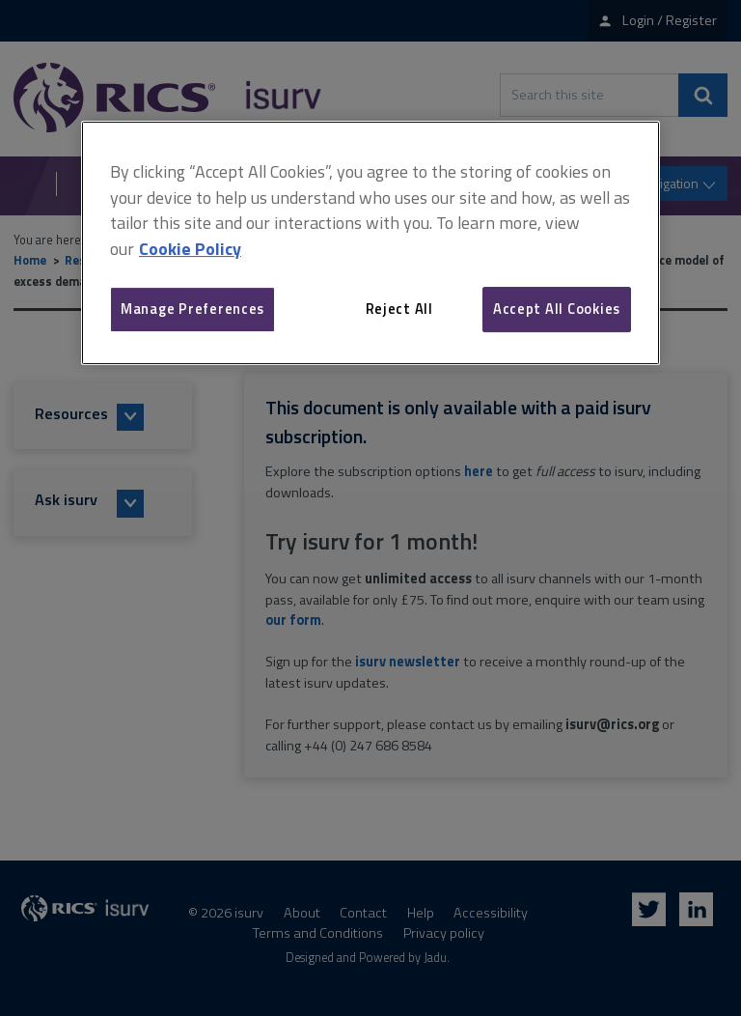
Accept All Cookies (556, 308)
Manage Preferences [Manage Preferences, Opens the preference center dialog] (192, 308)
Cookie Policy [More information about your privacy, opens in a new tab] (190, 249)
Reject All (399, 308)
